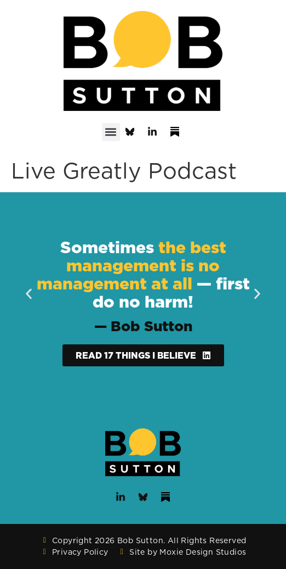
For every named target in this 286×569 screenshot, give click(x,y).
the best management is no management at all (131, 265)
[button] (111, 132)
